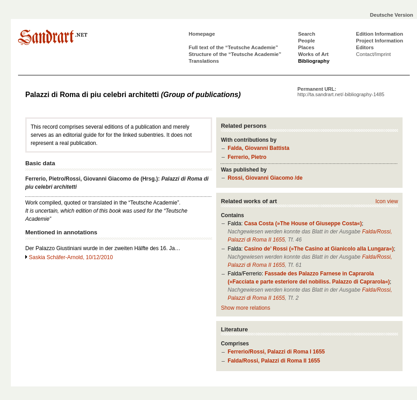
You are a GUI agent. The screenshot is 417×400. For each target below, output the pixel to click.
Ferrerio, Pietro (246, 157)
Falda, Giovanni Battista (258, 148)
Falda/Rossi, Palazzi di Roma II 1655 (273, 361)
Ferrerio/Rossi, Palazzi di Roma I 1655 (275, 352)
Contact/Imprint (373, 54)
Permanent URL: (341, 91)
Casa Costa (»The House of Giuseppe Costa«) (303, 223)
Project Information (379, 40)
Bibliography (313, 61)
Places (306, 47)
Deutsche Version (391, 15)
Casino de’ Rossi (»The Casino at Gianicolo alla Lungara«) (319, 249)
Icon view (386, 201)
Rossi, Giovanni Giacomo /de (264, 178)
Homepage (202, 34)
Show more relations (245, 308)
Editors (365, 47)
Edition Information (379, 34)
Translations (204, 61)
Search (306, 34)
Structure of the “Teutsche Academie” (235, 54)
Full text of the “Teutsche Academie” (233, 47)
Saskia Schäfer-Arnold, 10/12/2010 (71, 257)
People (306, 40)
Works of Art (313, 54)
